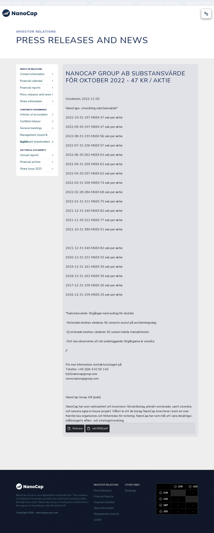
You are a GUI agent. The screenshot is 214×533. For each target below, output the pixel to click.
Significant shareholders (36, 142)
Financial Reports (104, 496)
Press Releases (103, 490)
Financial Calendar (104, 502)
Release (75, 428)
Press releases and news (36, 94)
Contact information (36, 74)
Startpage (130, 490)
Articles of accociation (36, 114)
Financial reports (36, 88)
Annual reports (36, 155)
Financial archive (36, 162)
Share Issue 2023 (36, 169)
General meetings (36, 128)
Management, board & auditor (36, 135)
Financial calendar (36, 81)
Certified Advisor (36, 121)
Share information (36, 101)
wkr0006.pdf (97, 428)
